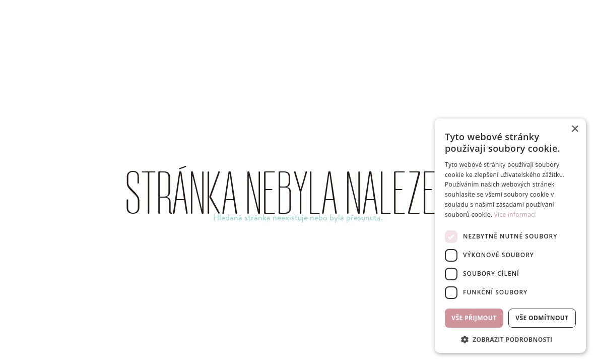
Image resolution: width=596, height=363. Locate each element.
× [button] (574, 129)
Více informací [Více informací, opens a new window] (515, 214)
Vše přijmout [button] (473, 318)
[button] (510, 338)
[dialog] (510, 235)
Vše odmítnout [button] (541, 318)
